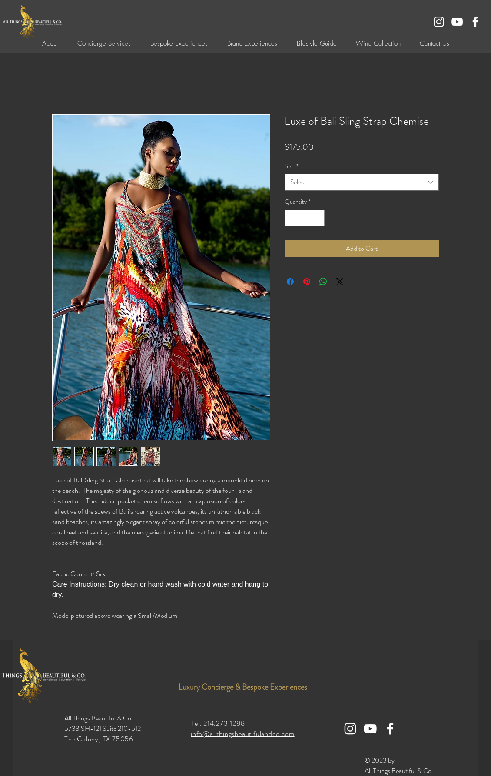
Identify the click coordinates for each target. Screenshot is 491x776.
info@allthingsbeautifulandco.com (243, 734)
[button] (178, 43)
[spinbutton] (304, 218)
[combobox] (362, 182)
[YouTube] (457, 22)
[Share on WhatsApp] (323, 281)
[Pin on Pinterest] (307, 281)
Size (292, 166)
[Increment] (317, 218)
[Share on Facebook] (290, 281)
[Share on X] (340, 281)
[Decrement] (291, 218)
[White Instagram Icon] (439, 22)
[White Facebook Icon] (475, 22)
